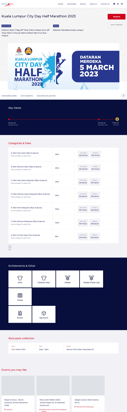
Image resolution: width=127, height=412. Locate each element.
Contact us (104, 4)
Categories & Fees (9, 96)
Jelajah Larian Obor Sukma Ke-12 (77, 383)
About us (92, 4)
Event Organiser (116, 25)
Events (58, 4)
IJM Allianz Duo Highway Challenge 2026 (110, 383)
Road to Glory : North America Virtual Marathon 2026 (14, 385)
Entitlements (27, 96)
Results (81, 4)
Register (116, 17)
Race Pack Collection (46, 96)
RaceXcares (69, 4)
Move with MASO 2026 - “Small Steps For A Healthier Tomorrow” (47, 385)
